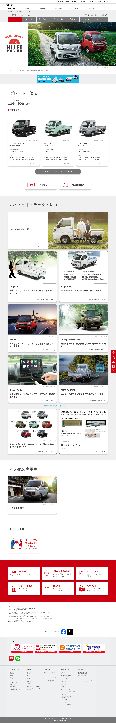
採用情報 (74, 1)
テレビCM (80, 676)
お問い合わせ (92, 1)
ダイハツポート (64, 693)
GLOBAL (108, 5)
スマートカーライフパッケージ (33, 684)
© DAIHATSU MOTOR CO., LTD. (58, 720)
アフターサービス (74, 8)
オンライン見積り (30, 677)
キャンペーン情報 (47, 673)
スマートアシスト (47, 675)
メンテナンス (63, 688)
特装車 (11, 677)
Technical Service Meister (66, 675)
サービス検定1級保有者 (66, 676)
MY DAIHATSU (102, 1)
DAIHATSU (18, 2)
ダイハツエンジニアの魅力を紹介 (68, 691)
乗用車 (11, 672)
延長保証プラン (64, 685)
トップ (9, 11)
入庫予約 (63, 672)
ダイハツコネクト (47, 678)
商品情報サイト (10, 5)
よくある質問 (101, 5)
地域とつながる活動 (82, 675)
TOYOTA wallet (64, 699)
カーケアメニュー (64, 680)
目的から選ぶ (13, 686)
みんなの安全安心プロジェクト (50, 677)
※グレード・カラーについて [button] (101, 67)
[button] (108, 2)
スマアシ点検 (63, 681)
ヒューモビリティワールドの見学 (85, 680)
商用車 (11, 675)
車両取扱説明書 (64, 694)
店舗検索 (29, 672)
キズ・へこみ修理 (64, 678)
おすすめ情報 (58, 8)
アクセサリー (28, 8)
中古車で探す (104, 15)
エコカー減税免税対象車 (49, 680)
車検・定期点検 (64, 673)
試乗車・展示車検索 (31, 673)
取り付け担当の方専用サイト (16, 689)
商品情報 (60, 1)
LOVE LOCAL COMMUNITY (84, 672)
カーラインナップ (12, 8)
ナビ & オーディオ (14, 688)
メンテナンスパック (65, 683)
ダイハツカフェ (81, 678)
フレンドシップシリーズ (49, 681)
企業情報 (67, 1)
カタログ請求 (30, 675)
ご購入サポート (43, 8)
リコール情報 (82, 1)
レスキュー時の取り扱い (66, 696)
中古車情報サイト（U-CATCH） (34, 686)
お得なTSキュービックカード (67, 697)
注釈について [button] (12, 296)
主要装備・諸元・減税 (90, 15)
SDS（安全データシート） (66, 700)
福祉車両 (12, 673)
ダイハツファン (91, 8)
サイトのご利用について (64, 718)
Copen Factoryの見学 (82, 673)
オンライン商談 (30, 680)
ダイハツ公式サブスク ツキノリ (34, 688)
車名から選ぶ (13, 684)
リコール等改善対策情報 (66, 704)
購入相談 (29, 678)
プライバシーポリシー (50, 718)
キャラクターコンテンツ (83, 681)
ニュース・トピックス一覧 (49, 672)
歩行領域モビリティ (14, 678)
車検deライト (64, 686)
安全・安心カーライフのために (67, 689)
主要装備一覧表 (22, 621)
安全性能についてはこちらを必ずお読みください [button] (58, 406)
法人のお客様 (30, 689)
